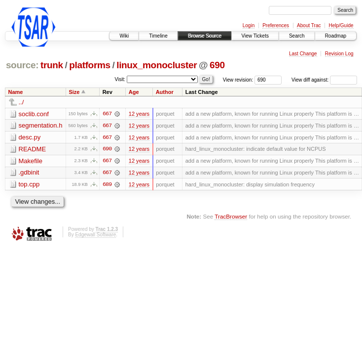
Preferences (275, 25)
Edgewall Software (95, 235)
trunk (51, 65)
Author (165, 92)
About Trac (309, 25)
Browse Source (204, 36)
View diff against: (324, 80)
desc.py (30, 137)
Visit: (120, 79)
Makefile (30, 161)
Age (134, 92)
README (32, 149)
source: (22, 65)
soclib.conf (34, 114)
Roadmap (335, 36)
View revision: (238, 80)
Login (248, 25)
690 (217, 65)
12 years (139, 114)
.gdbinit (29, 173)
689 (107, 185)
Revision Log (339, 53)
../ (21, 102)
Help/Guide (340, 25)
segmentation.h (41, 126)
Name (15, 92)
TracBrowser (231, 217)
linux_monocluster (156, 65)
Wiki (124, 36)
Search (297, 36)
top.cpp (29, 185)
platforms (89, 65)
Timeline (158, 36)
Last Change (303, 53)
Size (74, 92)
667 (107, 114)
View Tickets (255, 36)
